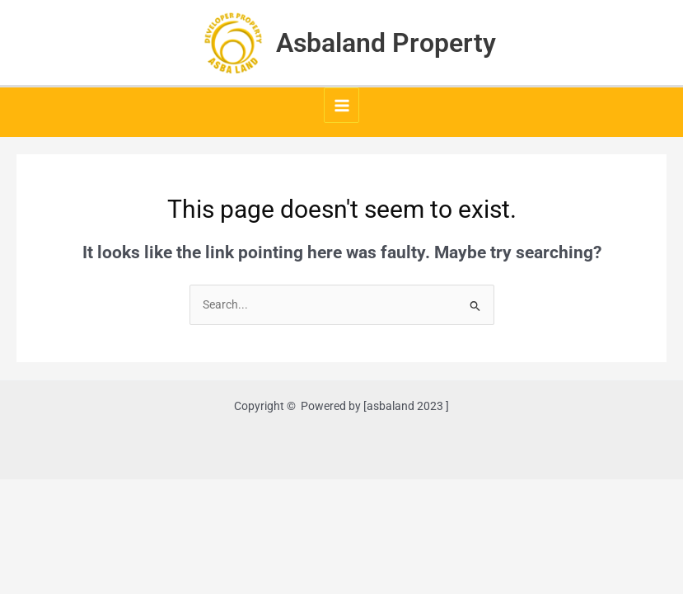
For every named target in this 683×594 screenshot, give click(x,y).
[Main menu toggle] (341, 105)
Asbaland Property (386, 43)
